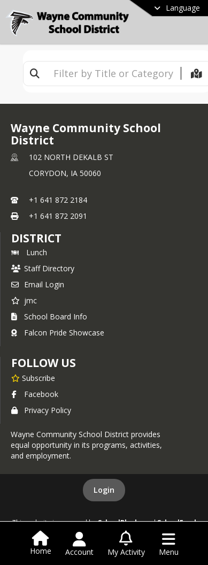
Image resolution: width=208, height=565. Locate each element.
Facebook (34, 394)
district (36, 238)
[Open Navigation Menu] (169, 544)
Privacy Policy (41, 410)
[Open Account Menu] (79, 544)
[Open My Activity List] (126, 544)
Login (104, 490)
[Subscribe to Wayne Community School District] (33, 378)
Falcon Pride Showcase (57, 332)
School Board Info (49, 316)
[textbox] (113, 73)
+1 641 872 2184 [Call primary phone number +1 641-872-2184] (58, 200)
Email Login (37, 284)
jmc (24, 300)
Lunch (29, 252)
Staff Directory (42, 268)
